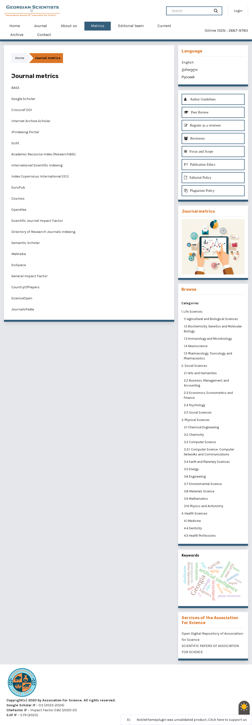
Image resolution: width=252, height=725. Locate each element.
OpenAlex (18, 210)
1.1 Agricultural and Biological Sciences (211, 319)
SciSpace (18, 265)
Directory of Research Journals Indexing (43, 232)
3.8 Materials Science (199, 491)
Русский (188, 77)
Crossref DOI (21, 110)
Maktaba (18, 254)
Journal (40, 25)
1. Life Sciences (192, 311)
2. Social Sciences (194, 366)
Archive (16, 34)
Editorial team (131, 25)
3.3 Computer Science (200, 442)
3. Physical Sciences (195, 420)
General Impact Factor (29, 276)
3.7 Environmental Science (203, 484)
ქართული (190, 70)
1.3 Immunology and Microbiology (208, 338)
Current (164, 25)
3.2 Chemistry (194, 434)
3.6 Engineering (195, 476)
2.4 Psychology (195, 405)
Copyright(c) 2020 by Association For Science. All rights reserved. (61, 700)
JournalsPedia (22, 309)
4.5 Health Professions (200, 535)
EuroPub (18, 187)
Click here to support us (227, 720)
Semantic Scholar (25, 243)
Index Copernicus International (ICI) (40, 176)
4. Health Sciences (194, 513)
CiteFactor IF (16, 710)
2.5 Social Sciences (198, 412)
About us (69, 25)
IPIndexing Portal (25, 132)
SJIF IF (11, 715)
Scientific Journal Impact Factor (37, 221)
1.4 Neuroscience (196, 346)
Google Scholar (23, 99)
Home (14, 25)
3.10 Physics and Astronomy (204, 506)
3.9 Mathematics (196, 498)
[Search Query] (190, 11)
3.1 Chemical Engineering (202, 427)
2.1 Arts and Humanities (201, 373)
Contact (44, 34)
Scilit (15, 143)
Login (238, 11)
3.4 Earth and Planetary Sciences (207, 462)
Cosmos (18, 198)
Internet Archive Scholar (30, 121)
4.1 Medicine (193, 521)
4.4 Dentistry (193, 528)
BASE (15, 88)
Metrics (97, 25)
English (188, 62)
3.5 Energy (191, 469)
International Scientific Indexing (37, 165)
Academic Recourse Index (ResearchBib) (43, 154)
